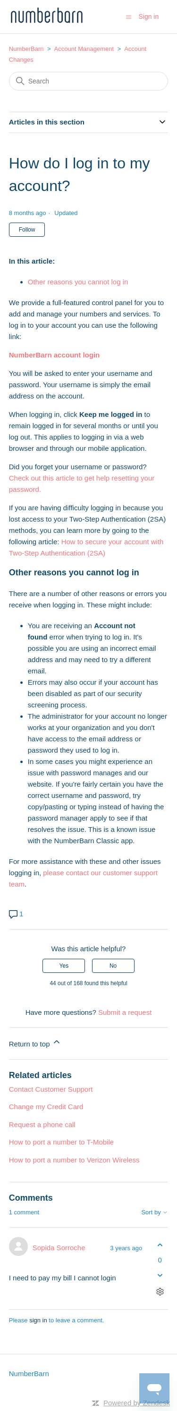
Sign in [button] (148, 16)
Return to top (35, 1042)
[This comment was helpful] (160, 1245)
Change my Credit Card (46, 1107)
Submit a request (125, 1012)
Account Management (84, 48)
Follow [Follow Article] (27, 229)
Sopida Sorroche (59, 1248)
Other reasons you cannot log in (78, 282)
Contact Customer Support (51, 1089)
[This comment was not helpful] (160, 1275)
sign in (38, 1320)
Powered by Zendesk (136, 1403)
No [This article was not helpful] (113, 966)
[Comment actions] (160, 1291)
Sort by (154, 1212)
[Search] (89, 81)
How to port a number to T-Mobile (61, 1142)
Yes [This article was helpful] (64, 966)
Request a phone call (42, 1124)
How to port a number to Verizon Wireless (74, 1160)
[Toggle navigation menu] (129, 16)
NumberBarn (26, 48)
